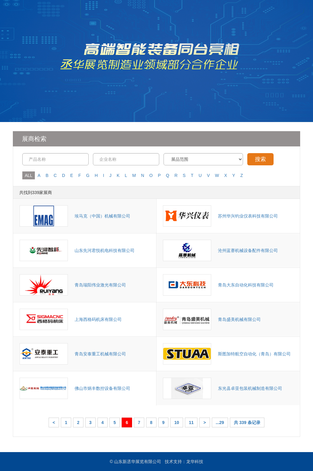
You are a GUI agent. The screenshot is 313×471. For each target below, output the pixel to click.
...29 (220, 422)
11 (191, 422)
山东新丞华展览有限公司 (137, 461)
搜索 (260, 159)
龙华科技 (194, 461)
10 (176, 422)
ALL (28, 175)
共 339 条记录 (247, 422)
